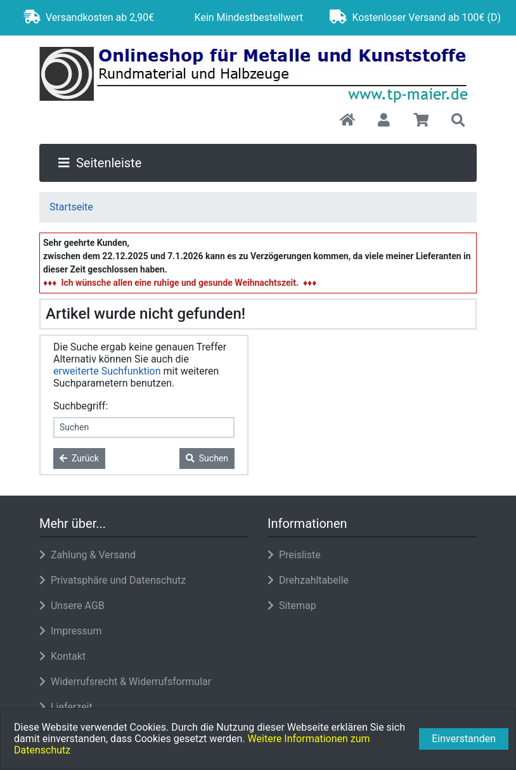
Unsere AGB (72, 606)
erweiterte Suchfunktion (107, 371)
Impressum (70, 631)
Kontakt (62, 656)
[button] (384, 121)
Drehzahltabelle (308, 580)
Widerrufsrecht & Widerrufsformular (125, 682)
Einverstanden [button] (464, 739)
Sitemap (292, 606)
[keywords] (144, 427)
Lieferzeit (66, 707)
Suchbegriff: (80, 406)
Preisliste (294, 555)
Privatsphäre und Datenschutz (112, 580)
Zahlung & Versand (87, 555)
